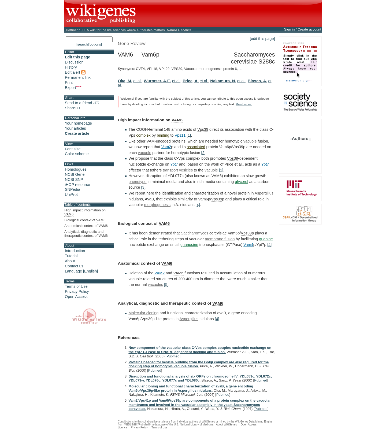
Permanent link (78, 77)
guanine (266, 239)
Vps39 (202, 129)
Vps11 (180, 135)
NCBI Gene (75, 174)
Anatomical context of (86, 226)
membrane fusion (220, 239)
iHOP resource (77, 184)
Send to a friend (82, 103)
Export (73, 87)
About (70, 261)
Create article (77, 133)
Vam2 (166, 147)
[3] (143, 187)
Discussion (74, 62)
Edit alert (75, 72)
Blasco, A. (257, 81)
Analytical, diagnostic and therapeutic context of (86, 234)
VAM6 (177, 120)
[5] (166, 284)
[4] (198, 205)
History (71, 67)
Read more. (244, 104)
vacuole (250, 141)
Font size (72, 149)
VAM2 (159, 273)
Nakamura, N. (223, 81)
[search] (82, 44)
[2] (203, 153)
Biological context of (84, 220)
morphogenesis (157, 205)
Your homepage (78, 123)
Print (69, 82)
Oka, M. (125, 81)
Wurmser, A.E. (157, 81)
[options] (95, 44)
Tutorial (71, 256)
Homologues (76, 169)
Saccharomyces (194, 233)
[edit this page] (262, 38)
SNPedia (72, 189)
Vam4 (248, 244)
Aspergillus (264, 193)
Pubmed (172, 356)
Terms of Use (76, 286)
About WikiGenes (226, 424)
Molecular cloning (143, 313)
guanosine (189, 244)
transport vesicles (178, 170)
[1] (189, 135)
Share (72, 108)
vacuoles (155, 284)
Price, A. (191, 81)
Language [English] (81, 271)
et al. (137, 81)
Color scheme (77, 154)
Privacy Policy (77, 291)
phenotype (137, 182)
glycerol (241, 182)
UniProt (71, 194)
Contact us (74, 266)
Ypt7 (174, 164)
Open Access (76, 296)
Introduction (75, 251)
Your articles (75, 128)
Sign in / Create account (302, 29)
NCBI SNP (74, 179)
